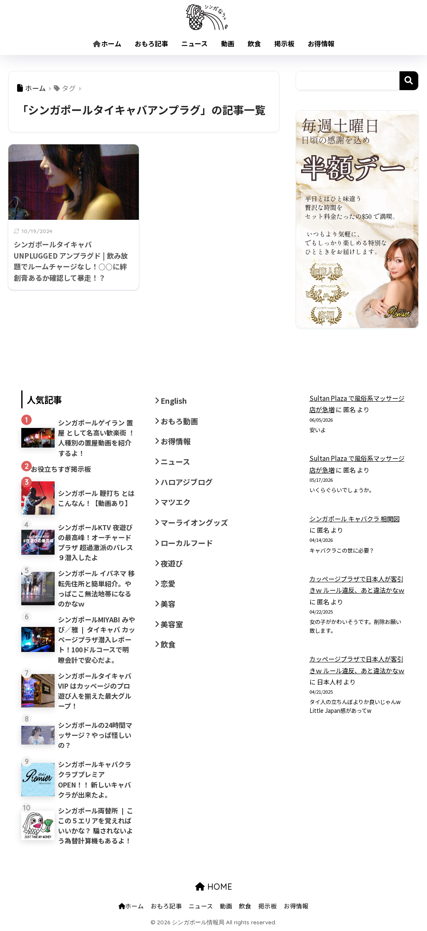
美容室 (172, 624)
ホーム (107, 43)
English (174, 400)
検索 (408, 80)
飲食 (254, 43)
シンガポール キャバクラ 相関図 (354, 518)
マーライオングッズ (194, 522)
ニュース (194, 43)
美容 (168, 603)
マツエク (176, 501)
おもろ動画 (179, 420)
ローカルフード (187, 542)
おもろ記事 (151, 43)
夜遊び (172, 563)
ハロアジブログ (187, 481)
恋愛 (168, 583)
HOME (213, 886)
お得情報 (321, 43)
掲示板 (284, 43)
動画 (227, 43)
